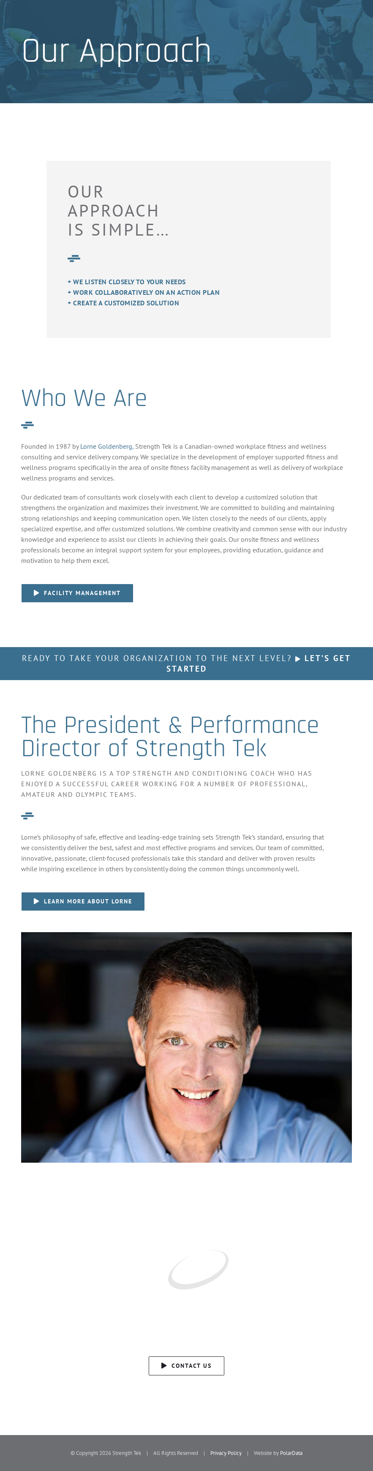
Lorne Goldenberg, (106, 446)
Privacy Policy (226, 1453)
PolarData (291, 1453)
